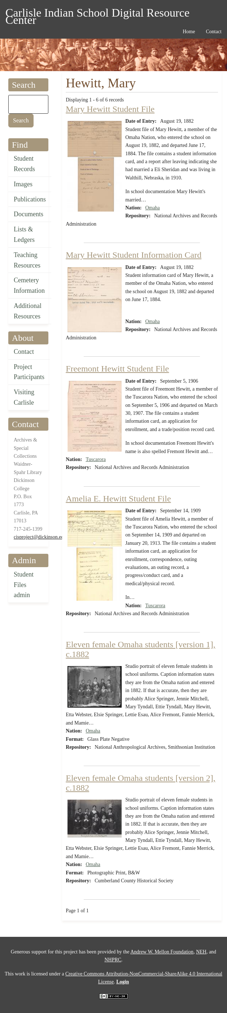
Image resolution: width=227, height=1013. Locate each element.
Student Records (24, 164)
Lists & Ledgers (24, 234)
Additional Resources (28, 311)
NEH (201, 952)
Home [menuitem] (189, 31)
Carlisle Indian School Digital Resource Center (97, 14)
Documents (28, 214)
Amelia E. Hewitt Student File (118, 498)
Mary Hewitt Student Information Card (133, 255)
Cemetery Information (29, 285)
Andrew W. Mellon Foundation (161, 952)
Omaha (152, 207)
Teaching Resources (27, 260)
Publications (30, 199)
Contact (24, 351)
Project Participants (29, 372)
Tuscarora (95, 459)
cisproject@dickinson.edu (40, 537)
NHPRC (112, 959)
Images (23, 184)
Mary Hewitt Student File (110, 109)
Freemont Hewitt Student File (117, 368)
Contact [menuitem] (214, 31)
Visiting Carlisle (24, 397)
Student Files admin (24, 585)
